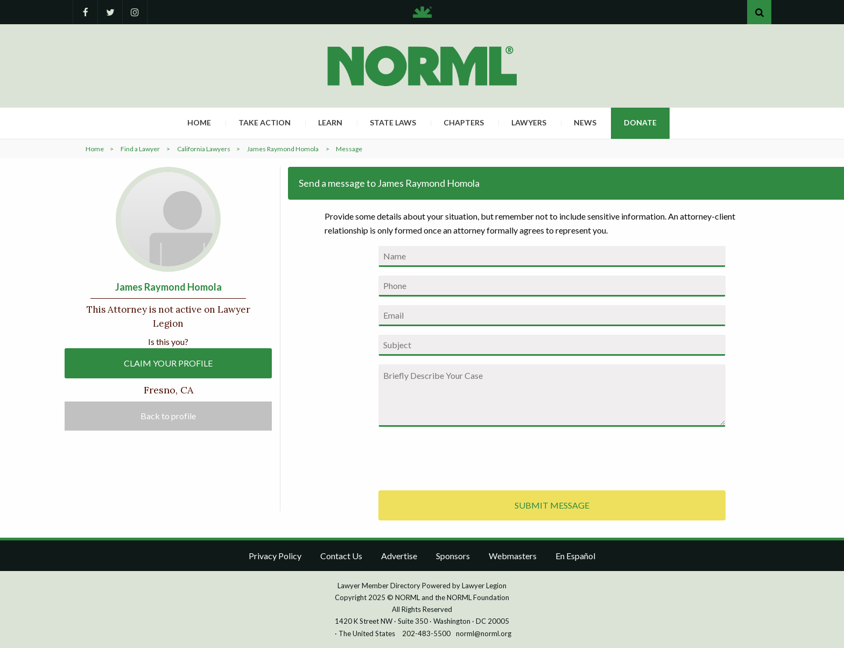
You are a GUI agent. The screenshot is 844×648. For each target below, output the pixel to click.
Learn (330, 122)
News (585, 122)
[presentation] (460, 456)
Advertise (399, 556)
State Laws (393, 122)
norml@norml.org (483, 633)
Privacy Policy (275, 556)
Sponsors (453, 556)
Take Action (264, 122)
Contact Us (341, 556)
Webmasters (513, 556)
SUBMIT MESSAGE (552, 505)
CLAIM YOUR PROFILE (168, 363)
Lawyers (528, 122)
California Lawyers (203, 149)
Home (199, 122)
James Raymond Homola (283, 149)
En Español (575, 556)
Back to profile (168, 416)
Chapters (464, 122)
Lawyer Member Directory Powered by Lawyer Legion (422, 585)
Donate (640, 122)
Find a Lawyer (140, 149)
